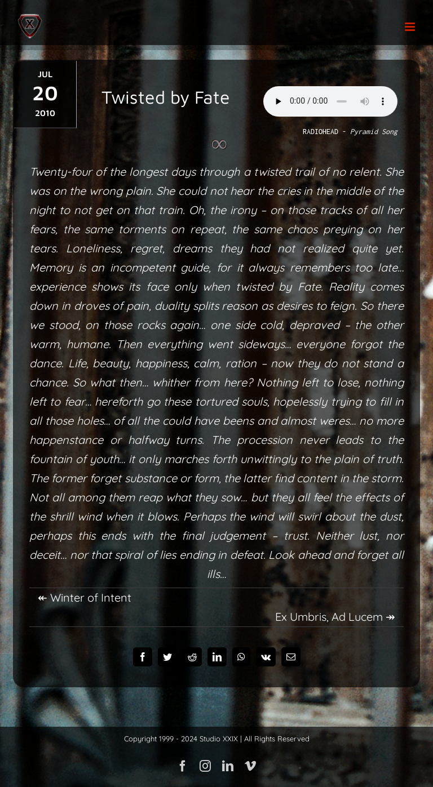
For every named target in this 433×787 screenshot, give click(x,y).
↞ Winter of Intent (84, 597)
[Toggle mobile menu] (411, 27)
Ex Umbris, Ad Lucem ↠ (335, 617)
